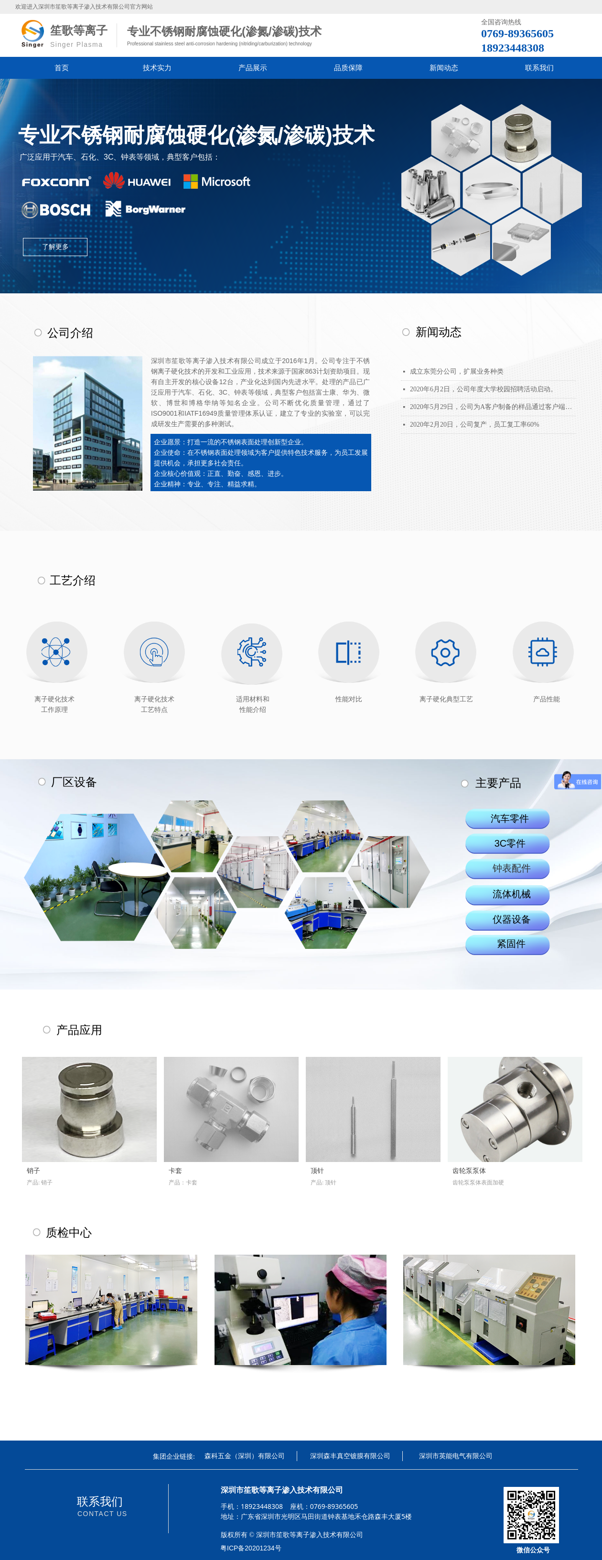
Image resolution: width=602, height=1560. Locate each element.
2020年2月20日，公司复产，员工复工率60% (474, 424)
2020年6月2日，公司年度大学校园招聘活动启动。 (483, 389)
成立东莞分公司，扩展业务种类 (457, 371)
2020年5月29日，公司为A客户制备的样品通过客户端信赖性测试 (493, 406)
